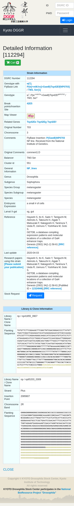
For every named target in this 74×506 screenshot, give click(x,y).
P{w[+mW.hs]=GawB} (39, 86)
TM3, (30, 90)
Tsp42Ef (51, 122)
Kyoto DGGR (13, 30)
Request (35, 295)
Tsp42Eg (42, 122)
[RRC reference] (52, 288)
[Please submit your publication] (13, 266)
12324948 (37, 288)
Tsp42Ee (31, 122)
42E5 (29, 103)
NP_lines (32, 168)
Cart (12, 62)
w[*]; (29, 83)
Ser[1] (37, 90)
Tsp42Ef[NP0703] (60, 86)
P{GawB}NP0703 (55, 138)
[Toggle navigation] (65, 30)
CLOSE (8, 469)
